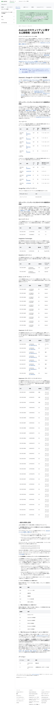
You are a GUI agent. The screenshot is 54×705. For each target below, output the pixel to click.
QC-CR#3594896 (32, 349)
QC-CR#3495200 (32, 357)
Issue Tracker (43, 702)
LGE (23, 650)
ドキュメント (4, 4)
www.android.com (44, 697)
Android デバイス (40, 7)
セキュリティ (30, 26)
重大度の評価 (46, 55)
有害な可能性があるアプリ (39, 92)
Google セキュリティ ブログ (34, 697)
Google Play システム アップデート (43, 117)
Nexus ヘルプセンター (45, 695)
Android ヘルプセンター (45, 692)
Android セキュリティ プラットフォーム (31, 80)
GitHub (17, 702)
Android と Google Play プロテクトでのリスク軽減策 (35, 62)
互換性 (32, 7)
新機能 (2, 7)
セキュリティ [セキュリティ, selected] (18, 7)
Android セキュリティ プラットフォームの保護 (28, 61)
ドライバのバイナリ (19, 700)
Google (45, 649)
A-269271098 (28, 171)
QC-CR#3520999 (32, 361)
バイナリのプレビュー (20, 697)
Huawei (20, 650)
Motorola (27, 650)
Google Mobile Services (45, 699)
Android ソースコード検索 (23, 1)
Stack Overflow (44, 700)
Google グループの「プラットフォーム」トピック (34, 700)
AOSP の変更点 (33, 20)
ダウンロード (18, 695)
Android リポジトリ (19, 692)
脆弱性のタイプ (29, 110)
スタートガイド (9, 7)
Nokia (31, 650)
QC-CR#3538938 (32, 369)
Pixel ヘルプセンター (45, 693)
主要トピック (25, 7)
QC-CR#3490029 (32, 345)
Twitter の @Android (32, 692)
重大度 (34, 110)
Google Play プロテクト (39, 90)
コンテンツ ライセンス (35, 674)
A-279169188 (28, 175)
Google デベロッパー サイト (42, 635)
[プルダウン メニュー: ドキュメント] (15, 1)
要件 (17, 693)
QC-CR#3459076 (32, 353)
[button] (6, 9)
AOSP (20, 26)
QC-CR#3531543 (32, 365)
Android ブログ (31, 695)
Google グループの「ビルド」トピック (34, 702)
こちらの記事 (21, 554)
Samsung (34, 650)
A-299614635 (28, 183)
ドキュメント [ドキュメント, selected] (12, 1)
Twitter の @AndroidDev (33, 693)
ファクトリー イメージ (20, 699)
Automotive (49, 7)
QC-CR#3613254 (32, 374)
